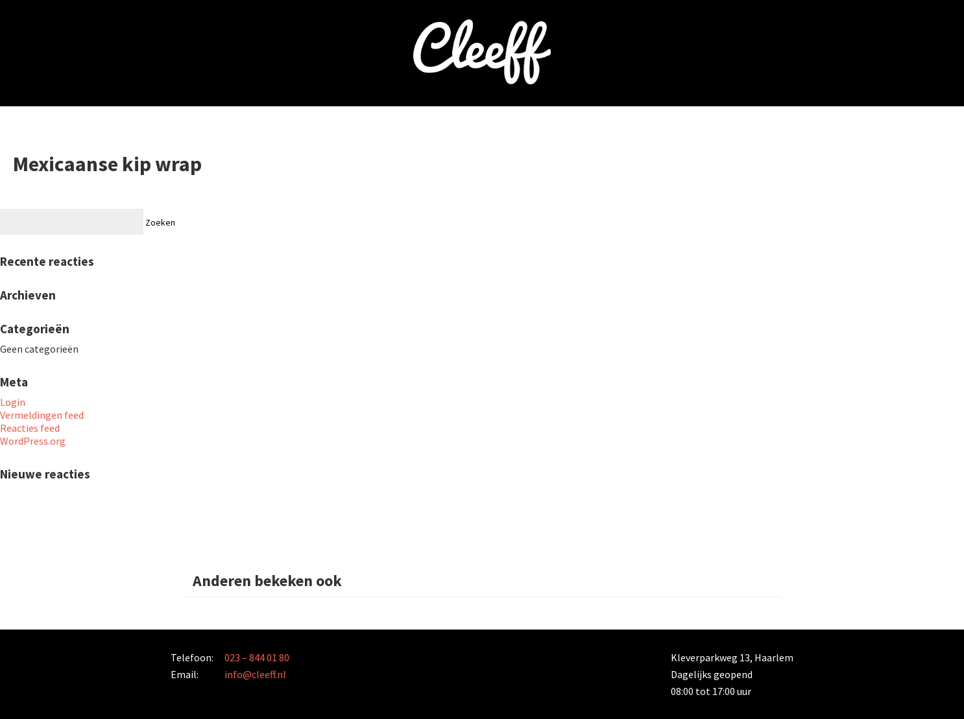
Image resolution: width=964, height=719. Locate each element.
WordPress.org (33, 440)
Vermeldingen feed (42, 414)
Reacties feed (30, 427)
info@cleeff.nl (255, 674)
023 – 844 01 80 (256, 657)
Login (12, 401)
